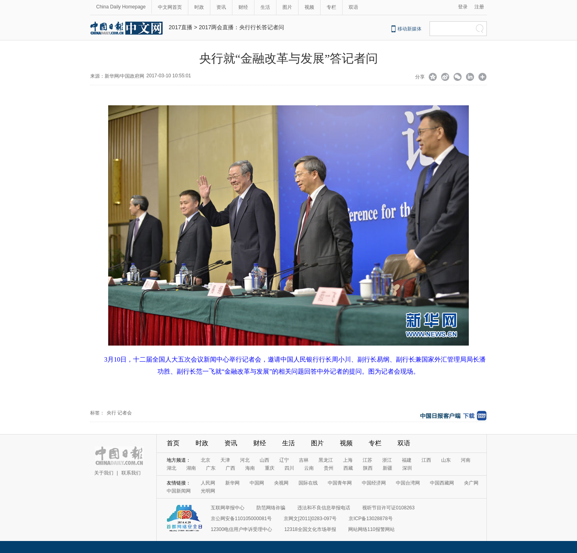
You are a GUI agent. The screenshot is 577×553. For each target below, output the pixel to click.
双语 (353, 7)
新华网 (232, 483)
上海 (348, 460)
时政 (199, 7)
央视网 (281, 483)
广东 (211, 468)
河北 (245, 460)
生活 (265, 7)
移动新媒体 (409, 29)
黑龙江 (326, 460)
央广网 (471, 483)
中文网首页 (170, 7)
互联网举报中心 (227, 508)
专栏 (331, 7)
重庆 (269, 468)
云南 (309, 468)
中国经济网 (374, 483)
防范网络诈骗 (270, 508)
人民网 (208, 483)
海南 (250, 468)
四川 (289, 468)
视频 (309, 7)
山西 (264, 460)
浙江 (387, 460)
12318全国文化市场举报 (310, 529)
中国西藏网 (442, 483)
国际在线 (308, 483)
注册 (479, 7)
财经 (243, 7)
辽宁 (284, 460)
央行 (111, 413)
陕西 (368, 468)
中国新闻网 (179, 491)
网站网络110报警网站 (371, 529)
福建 (407, 460)
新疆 (387, 468)
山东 (446, 460)
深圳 (407, 468)
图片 (287, 7)
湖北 (171, 468)
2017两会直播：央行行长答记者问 (241, 27)
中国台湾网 (408, 483)
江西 (426, 460)
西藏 (348, 468)
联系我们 (131, 473)
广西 (230, 468)
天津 (225, 460)
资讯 (221, 7)
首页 (173, 443)
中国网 (257, 483)
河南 (465, 460)
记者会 (124, 413)
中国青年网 (340, 483)
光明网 (208, 491)
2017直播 (180, 27)
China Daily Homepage (120, 7)
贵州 (328, 468)
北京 (205, 460)
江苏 (367, 460)
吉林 (304, 460)
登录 (463, 7)
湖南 (191, 468)
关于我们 (103, 473)
